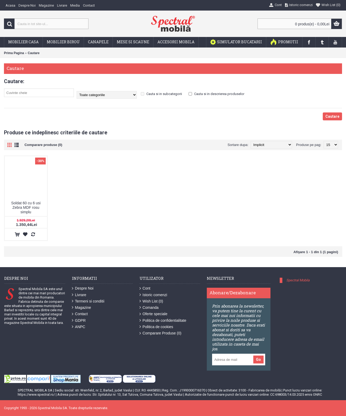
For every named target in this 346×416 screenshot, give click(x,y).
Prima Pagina (14, 53)
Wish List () (151, 301)
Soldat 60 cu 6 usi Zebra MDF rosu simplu (25, 207)
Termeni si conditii (88, 301)
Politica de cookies (156, 327)
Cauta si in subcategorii (161, 94)
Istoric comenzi (153, 295)
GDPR (79, 320)
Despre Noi (82, 288)
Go (258, 359)
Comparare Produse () (160, 333)
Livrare (79, 295)
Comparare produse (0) (43, 145)
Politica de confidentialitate (162, 320)
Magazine (81, 307)
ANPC (78, 327)
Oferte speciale (153, 314)
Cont (145, 288)
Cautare (34, 53)
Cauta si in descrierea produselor (216, 94)
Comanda (149, 307)
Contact (80, 314)
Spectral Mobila (298, 280)
